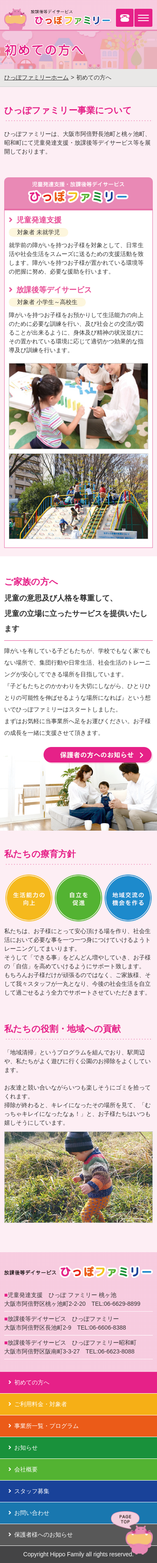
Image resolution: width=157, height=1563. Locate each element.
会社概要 (23, 1469)
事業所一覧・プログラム (43, 1425)
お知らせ (23, 1447)
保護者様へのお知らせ (40, 1534)
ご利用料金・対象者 (37, 1404)
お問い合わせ (28, 1512)
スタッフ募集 (28, 1491)
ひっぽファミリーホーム (36, 77)
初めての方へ (28, 1382)
